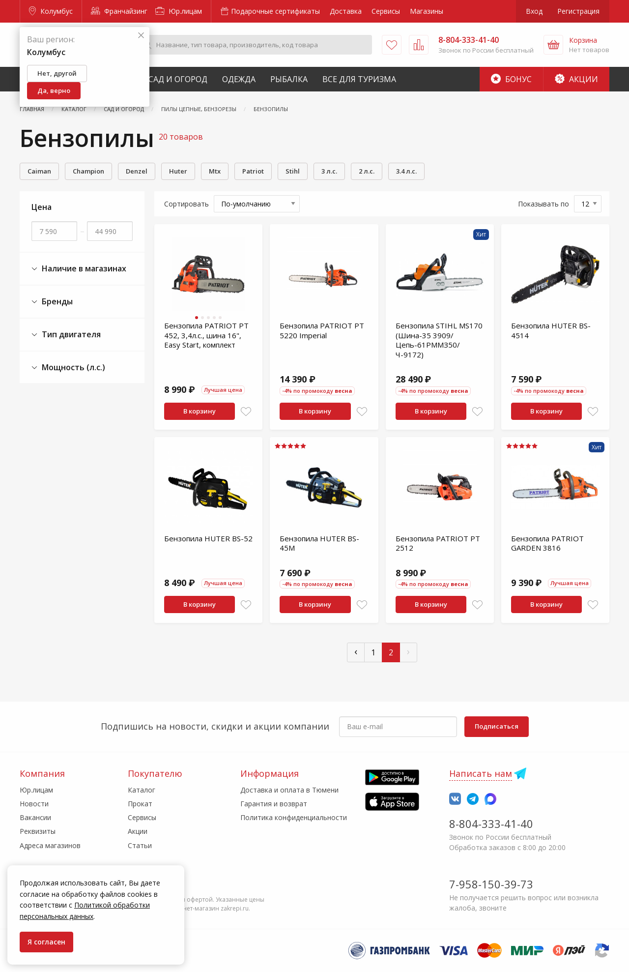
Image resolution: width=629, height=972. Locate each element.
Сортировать (186, 203)
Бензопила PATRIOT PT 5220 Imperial (322, 330)
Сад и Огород (177, 79)
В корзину (199, 411)
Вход (534, 11)
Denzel (136, 171)
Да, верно (53, 90)
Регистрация (578, 11)
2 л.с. (366, 171)
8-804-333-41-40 (491, 823)
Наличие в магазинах (78, 269)
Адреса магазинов (50, 845)
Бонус (511, 79)
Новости (34, 803)
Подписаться (496, 726)
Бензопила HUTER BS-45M (319, 543)
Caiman (39, 171)
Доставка (346, 11)
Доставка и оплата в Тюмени (289, 790)
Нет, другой (57, 73)
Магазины (426, 11)
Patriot (253, 171)
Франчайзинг (119, 11)
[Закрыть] (141, 35)
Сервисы (386, 11)
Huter (178, 171)
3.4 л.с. (406, 171)
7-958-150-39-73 (491, 884)
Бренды (52, 301)
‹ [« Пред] (355, 651)
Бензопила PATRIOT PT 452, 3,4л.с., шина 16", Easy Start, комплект (206, 335)
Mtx (215, 171)
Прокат (140, 803)
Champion (88, 171)
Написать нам (480, 773)
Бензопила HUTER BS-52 (208, 538)
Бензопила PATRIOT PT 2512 (438, 543)
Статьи (140, 845)
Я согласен (46, 941)
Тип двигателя (66, 334)
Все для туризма (359, 79)
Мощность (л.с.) (68, 367)
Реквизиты (38, 831)
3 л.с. (329, 171)
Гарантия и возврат (273, 803)
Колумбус (51, 11)
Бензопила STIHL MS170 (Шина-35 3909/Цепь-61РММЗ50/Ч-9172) (439, 340)
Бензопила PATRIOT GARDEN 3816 (547, 543)
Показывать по (543, 203)
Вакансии (35, 817)
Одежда (239, 79)
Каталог (141, 790)
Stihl (293, 171)
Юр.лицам (178, 11)
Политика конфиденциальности (293, 817)
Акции (576, 79)
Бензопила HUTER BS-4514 (551, 330)
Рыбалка (289, 79)
